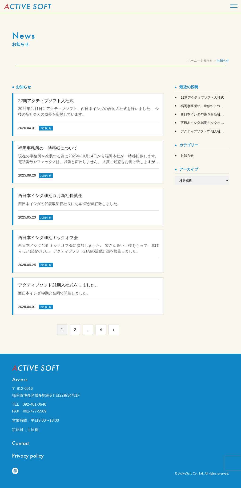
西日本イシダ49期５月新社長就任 (205, 114)
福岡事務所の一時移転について (204, 106)
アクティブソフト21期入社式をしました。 (205, 131)
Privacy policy (28, 455)
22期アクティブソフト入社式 (202, 97)
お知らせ (187, 155)
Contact (21, 443)
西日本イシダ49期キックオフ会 (204, 123)
